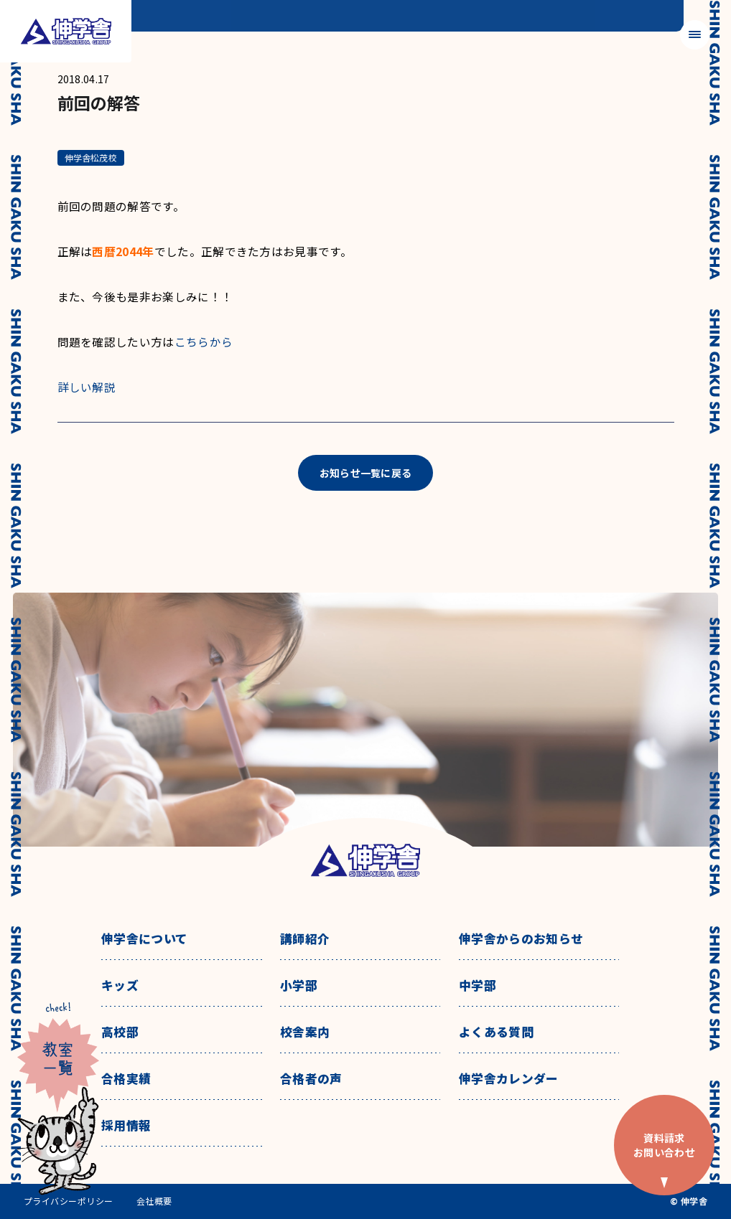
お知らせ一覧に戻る (366, 473)
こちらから (203, 341)
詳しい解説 (86, 387)
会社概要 (154, 1201)
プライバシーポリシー (68, 1201)
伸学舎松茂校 (91, 157)
